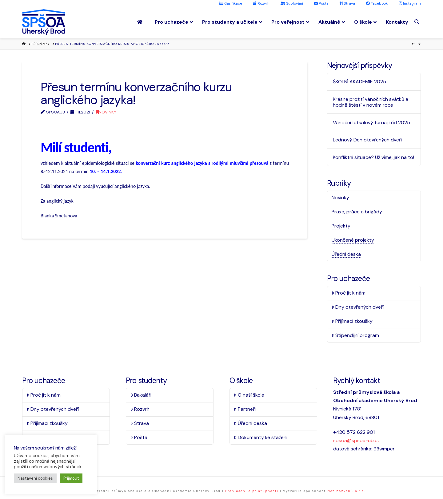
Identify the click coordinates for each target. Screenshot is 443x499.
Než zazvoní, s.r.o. (346, 491)
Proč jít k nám (349, 293)
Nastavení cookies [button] (35, 478)
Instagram (410, 3)
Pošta (321, 3)
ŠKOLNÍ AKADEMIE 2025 (359, 82)
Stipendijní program (355, 335)
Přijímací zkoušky (352, 321)
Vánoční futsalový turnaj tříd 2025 (371, 122)
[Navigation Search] (417, 22)
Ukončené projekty (353, 240)
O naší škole (249, 395)
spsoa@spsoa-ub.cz (356, 440)
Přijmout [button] (71, 478)
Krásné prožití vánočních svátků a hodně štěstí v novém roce (370, 102)
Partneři (245, 409)
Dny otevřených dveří (358, 307)
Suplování (292, 3)
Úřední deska (346, 254)
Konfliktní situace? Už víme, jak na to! (373, 157)
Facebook (377, 3)
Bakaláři (141, 395)
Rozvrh (261, 3)
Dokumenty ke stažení (260, 437)
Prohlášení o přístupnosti (251, 491)
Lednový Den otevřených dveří (367, 140)
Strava (347, 3)
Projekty (341, 226)
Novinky (106, 112)
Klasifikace (230, 3)
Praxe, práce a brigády (357, 211)
